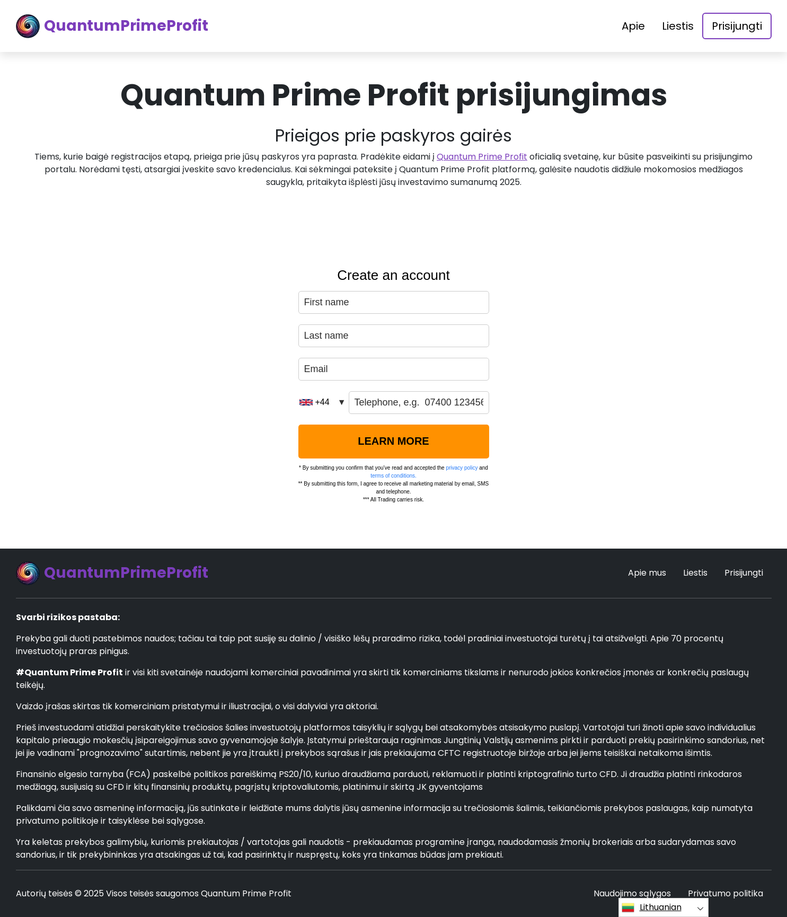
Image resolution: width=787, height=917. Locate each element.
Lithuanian (652, 907)
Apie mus (647, 573)
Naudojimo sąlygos (632, 893)
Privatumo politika (725, 893)
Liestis (678, 26)
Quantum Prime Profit (482, 157)
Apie (633, 26)
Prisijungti (737, 26)
